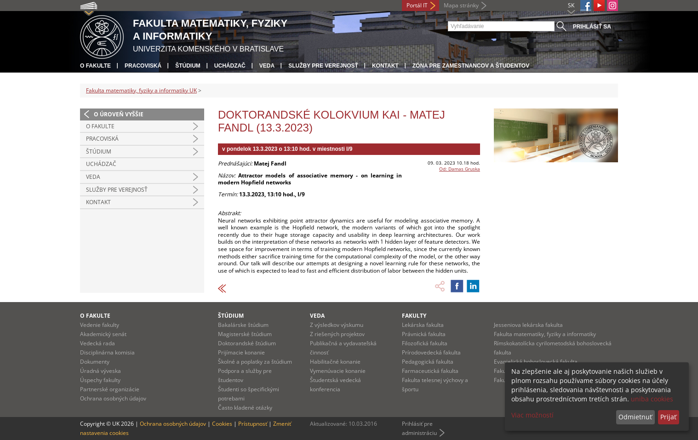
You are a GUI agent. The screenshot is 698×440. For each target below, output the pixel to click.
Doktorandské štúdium (247, 343)
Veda (267, 66)
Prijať (668, 416)
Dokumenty (94, 362)
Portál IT (417, 5)
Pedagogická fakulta (427, 362)
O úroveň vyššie (118, 114)
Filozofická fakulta (424, 343)
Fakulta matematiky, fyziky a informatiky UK (141, 90)
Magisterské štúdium (245, 334)
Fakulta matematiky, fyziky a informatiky (545, 334)
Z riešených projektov (337, 334)
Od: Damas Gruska (459, 169)
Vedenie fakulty (99, 325)
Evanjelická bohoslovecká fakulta (536, 362)
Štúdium (187, 66)
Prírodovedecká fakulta (431, 352)
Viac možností (532, 415)
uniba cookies (652, 398)
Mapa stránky (461, 5)
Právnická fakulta (424, 334)
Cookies (222, 424)
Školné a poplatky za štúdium (255, 362)
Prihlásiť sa (592, 26)
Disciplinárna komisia (107, 352)
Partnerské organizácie (109, 389)
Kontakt (385, 66)
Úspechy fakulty (100, 380)
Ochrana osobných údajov (113, 398)
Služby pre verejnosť (323, 66)
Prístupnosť (252, 424)
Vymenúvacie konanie (338, 371)
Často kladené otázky (245, 407)
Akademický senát (103, 334)
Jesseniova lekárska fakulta (528, 325)
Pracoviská (143, 66)
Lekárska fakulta (423, 325)
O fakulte (95, 66)
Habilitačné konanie (335, 362)
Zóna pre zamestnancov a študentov (470, 66)
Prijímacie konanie (241, 352)
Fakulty (414, 316)
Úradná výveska (100, 371)
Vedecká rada (97, 343)
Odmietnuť (635, 416)
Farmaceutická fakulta (430, 371)
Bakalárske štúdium (243, 325)
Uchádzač (230, 66)
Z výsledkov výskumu (336, 325)
